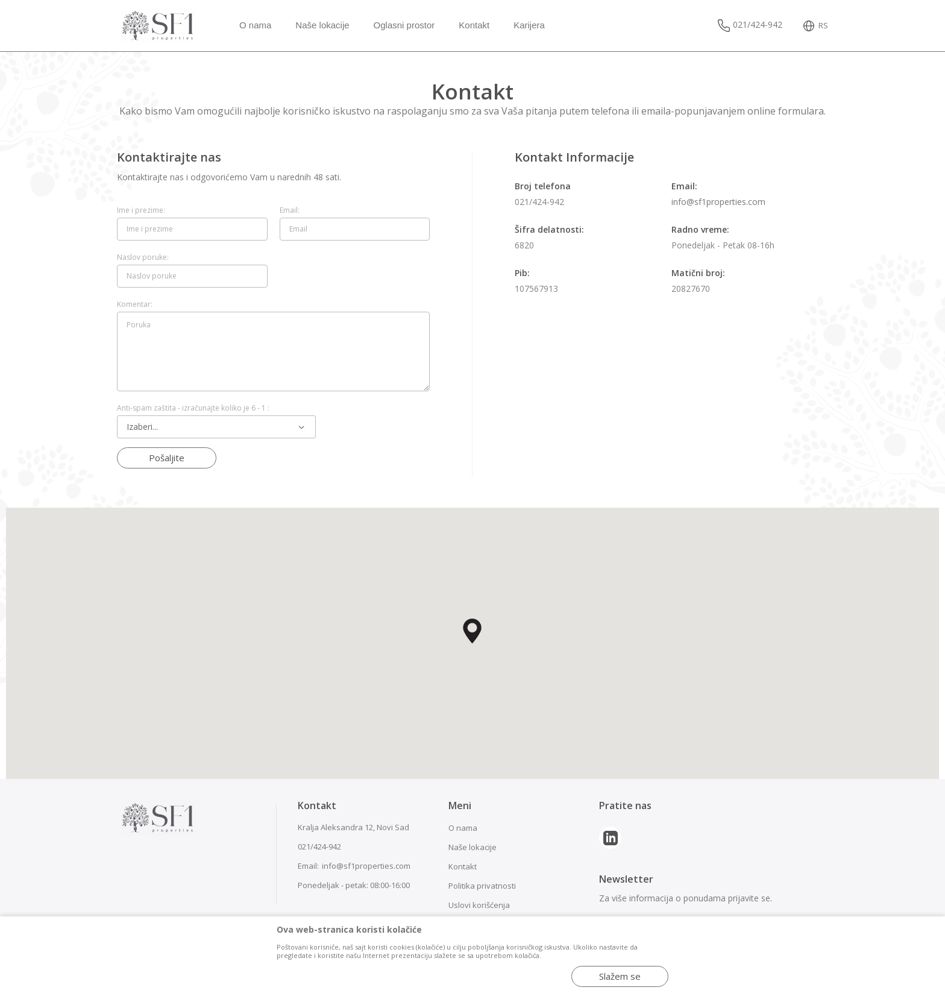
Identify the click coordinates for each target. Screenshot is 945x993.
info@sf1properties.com (718, 201)
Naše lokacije (472, 847)
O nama (462, 827)
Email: (290, 210)
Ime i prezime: (141, 210)
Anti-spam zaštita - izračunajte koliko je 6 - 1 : (193, 408)
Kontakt (462, 866)
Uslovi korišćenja (479, 905)
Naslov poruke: (143, 257)
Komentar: (134, 304)
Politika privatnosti (482, 885)
